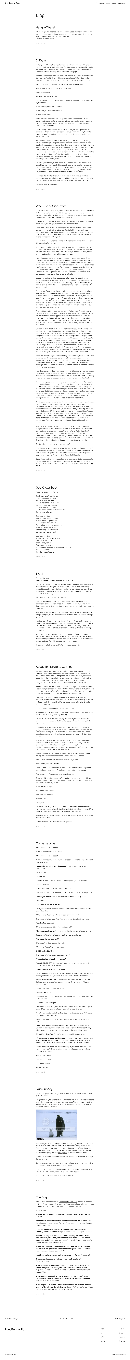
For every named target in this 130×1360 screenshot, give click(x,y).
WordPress (122, 1354)
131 (66, 1318)
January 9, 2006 (40, 1072)
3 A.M (39, 573)
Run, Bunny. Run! (12, 3)
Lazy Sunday (44, 1089)
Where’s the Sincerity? (51, 206)
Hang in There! (45, 27)
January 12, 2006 (40, 470)
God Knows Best (46, 487)
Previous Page (11, 1318)
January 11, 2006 (40, 650)
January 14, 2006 (40, 43)
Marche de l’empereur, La (79, 1093)
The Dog (41, 1197)
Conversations (45, 843)
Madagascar (62, 1153)
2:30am (41, 60)
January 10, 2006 (40, 826)
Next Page (120, 1318)
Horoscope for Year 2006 (68, 1202)
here (71, 1175)
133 (72, 1318)
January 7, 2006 (40, 1294)
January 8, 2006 (40, 1180)
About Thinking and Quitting (54, 666)
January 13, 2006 (40, 189)
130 (63, 1318)
